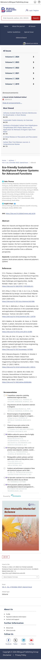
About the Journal (18, 26)
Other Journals (10, 630)
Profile (8, 614)
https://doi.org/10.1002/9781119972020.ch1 (17, 286)
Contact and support (12, 619)
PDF (6, 557)
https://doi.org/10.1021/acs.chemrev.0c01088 (18, 301)
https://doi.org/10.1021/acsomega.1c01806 (17, 349)
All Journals (9, 628)
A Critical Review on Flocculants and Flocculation (20, 137)
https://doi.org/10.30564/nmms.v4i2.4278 (20, 213)
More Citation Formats (11, 577)
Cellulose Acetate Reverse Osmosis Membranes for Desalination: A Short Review (20, 114)
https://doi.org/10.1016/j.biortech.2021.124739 (18, 316)
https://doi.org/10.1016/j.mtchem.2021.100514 (18, 367)
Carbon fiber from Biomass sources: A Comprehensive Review (16, 143)
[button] (35, 18)
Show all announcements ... (12, 103)
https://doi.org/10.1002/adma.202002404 (16, 382)
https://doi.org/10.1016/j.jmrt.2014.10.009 (17, 332)
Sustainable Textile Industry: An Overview (18, 120)
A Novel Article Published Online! (15, 97)
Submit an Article (32, 43)
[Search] (16, 18)
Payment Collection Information (16, 617)
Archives (11, 160)
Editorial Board (21, 38)
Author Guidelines (13, 32)
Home (6, 26)
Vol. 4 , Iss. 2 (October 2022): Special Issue (15, 162)
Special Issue (29, 32)
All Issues (32, 26)
